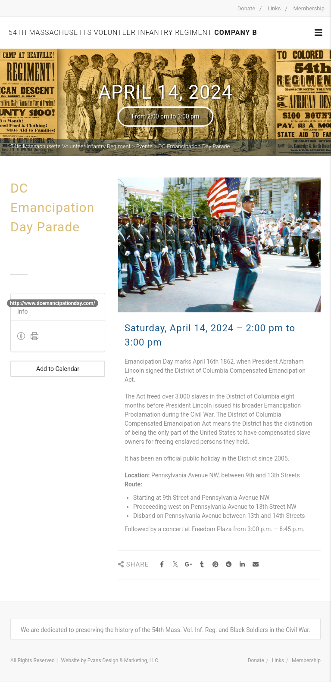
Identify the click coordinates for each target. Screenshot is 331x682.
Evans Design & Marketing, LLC (122, 660)
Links (274, 8)
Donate (246, 8)
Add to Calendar (57, 368)
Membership (309, 8)
